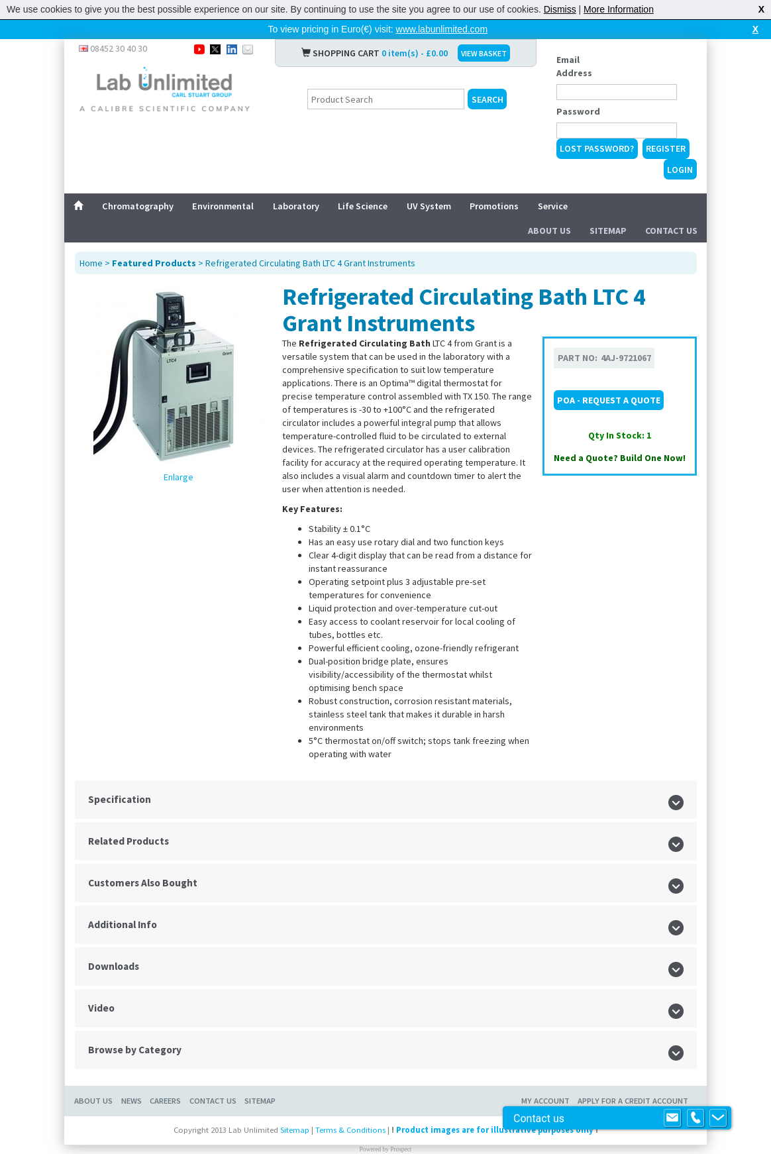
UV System (429, 206)
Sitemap (608, 230)
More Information (619, 9)
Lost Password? (597, 148)
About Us (549, 230)
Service (553, 206)
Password (578, 111)
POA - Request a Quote (608, 400)
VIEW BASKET (484, 53)
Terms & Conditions (350, 1130)
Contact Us (671, 230)
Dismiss (560, 9)
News (131, 1101)
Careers (165, 1101)
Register (666, 148)
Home (91, 263)
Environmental (223, 206)
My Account (545, 1101)
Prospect (400, 1149)
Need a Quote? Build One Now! (620, 458)
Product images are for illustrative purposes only (494, 1130)
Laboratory (296, 206)
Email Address (574, 66)
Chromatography (138, 206)
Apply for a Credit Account (633, 1101)
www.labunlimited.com (442, 29)
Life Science (362, 206)
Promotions (494, 206)
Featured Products (154, 263)
